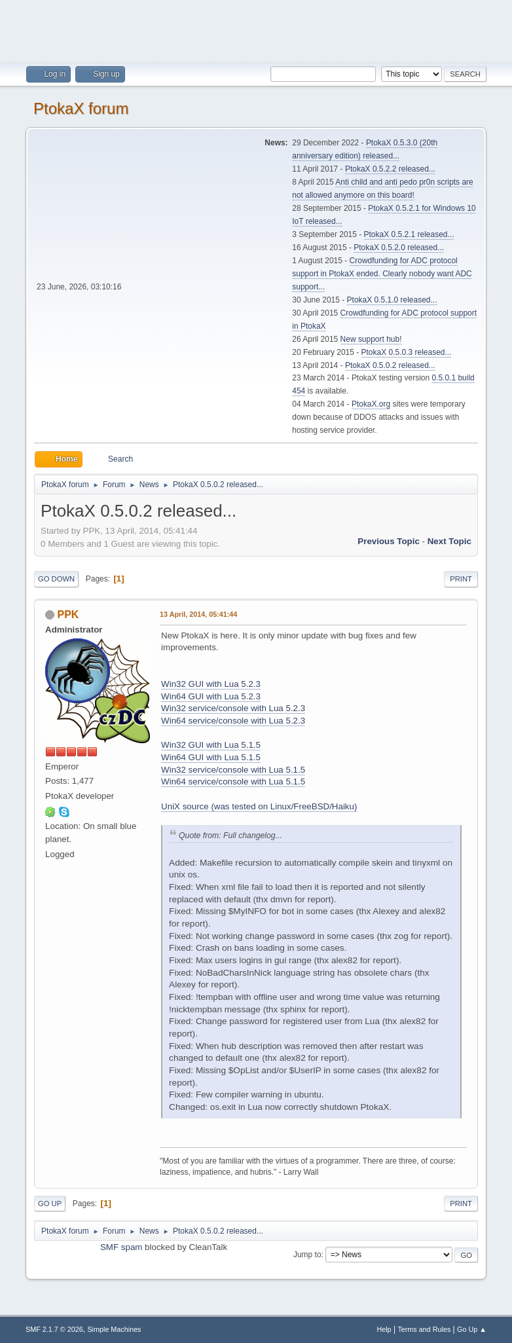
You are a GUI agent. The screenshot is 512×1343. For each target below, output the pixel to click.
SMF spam (121, 1247)
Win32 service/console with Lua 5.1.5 (233, 770)
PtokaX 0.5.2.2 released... (390, 169)
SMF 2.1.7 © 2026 (54, 1329)
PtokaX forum (80, 108)
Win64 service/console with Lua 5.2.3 (233, 721)
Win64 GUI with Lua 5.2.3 (211, 696)
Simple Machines (114, 1329)
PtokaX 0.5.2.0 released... (399, 247)
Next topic (449, 541)
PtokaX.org (371, 404)
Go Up (50, 1203)
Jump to (307, 1254)
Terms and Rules (423, 1329)
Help (383, 1329)
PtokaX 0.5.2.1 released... (409, 234)
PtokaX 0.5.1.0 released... (392, 299)
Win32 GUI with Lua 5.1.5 (211, 745)
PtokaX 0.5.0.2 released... (390, 365)
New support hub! (371, 339)
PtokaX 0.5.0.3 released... (406, 352)
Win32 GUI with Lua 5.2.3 (211, 684)
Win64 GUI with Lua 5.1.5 (211, 757)
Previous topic (388, 541)
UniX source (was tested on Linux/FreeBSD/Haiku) (259, 806)
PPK (68, 614)
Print (461, 579)
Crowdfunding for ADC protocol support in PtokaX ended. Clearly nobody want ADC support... (381, 273)
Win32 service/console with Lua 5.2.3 (233, 708)
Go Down (56, 579)
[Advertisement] (256, 29)
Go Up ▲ (471, 1329)
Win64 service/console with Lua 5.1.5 (233, 781)
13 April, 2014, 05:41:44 (198, 614)
